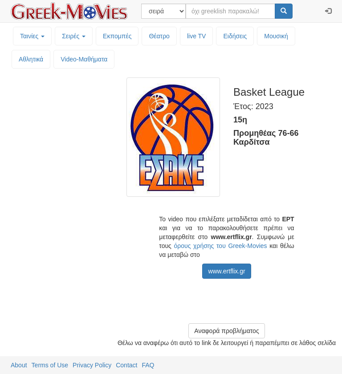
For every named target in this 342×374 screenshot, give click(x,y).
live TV (196, 36)
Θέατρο (159, 36)
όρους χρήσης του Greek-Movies (220, 245)
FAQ (148, 365)
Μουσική (276, 36)
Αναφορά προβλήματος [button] (226, 330)
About (19, 365)
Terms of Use (50, 365)
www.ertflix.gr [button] (226, 271)
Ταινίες (32, 36)
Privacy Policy (92, 365)
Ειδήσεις (235, 36)
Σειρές (74, 36)
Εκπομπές (117, 36)
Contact (126, 365)
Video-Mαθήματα (84, 59)
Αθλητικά (31, 59)
